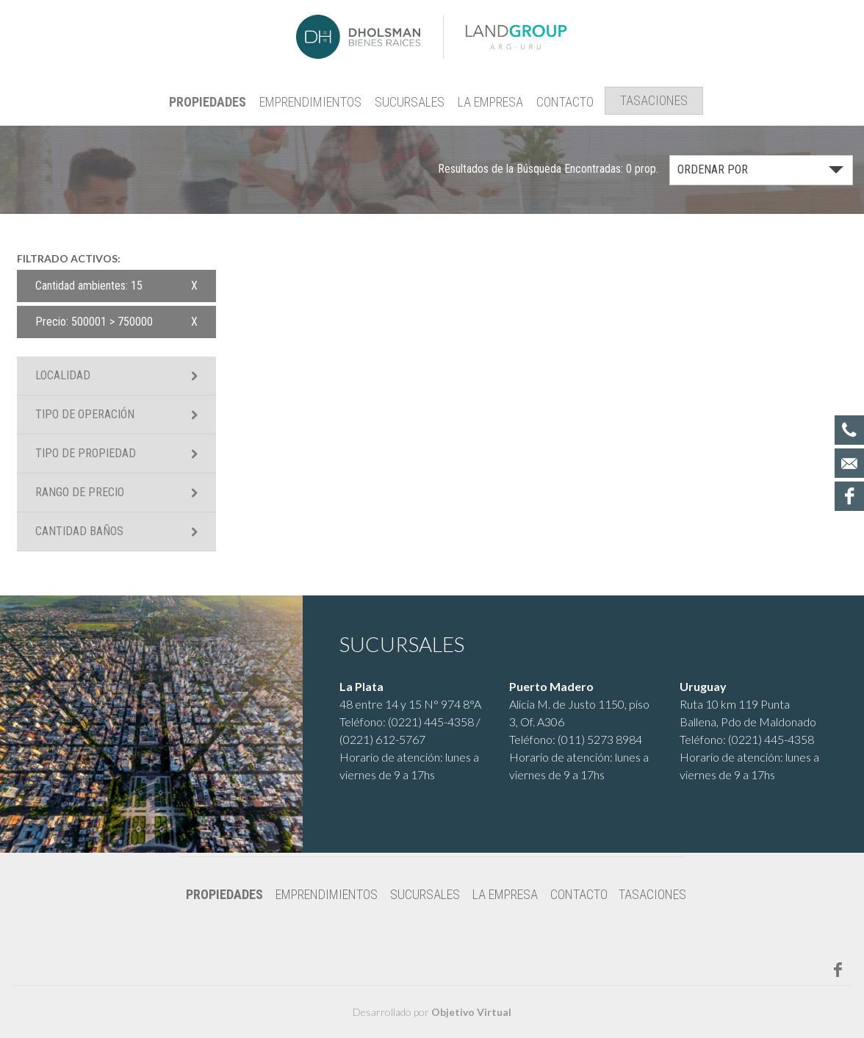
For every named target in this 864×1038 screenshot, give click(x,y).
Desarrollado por (432, 1012)
